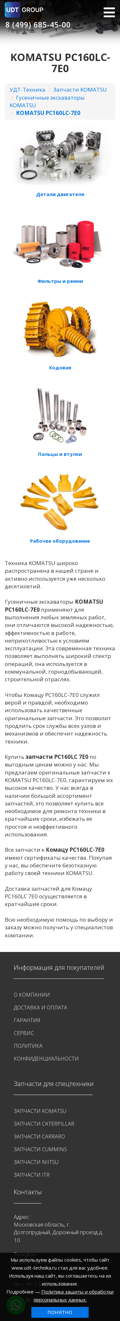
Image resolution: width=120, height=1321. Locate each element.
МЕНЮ (109, 12)
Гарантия (27, 1020)
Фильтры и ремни (60, 281)
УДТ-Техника (27, 89)
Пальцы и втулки (60, 454)
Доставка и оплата (40, 1007)
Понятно (60, 1312)
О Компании (32, 994)
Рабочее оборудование (60, 541)
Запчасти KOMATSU (80, 89)
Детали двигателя (60, 194)
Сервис (24, 1033)
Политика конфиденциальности (46, 1052)
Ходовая (60, 367)
